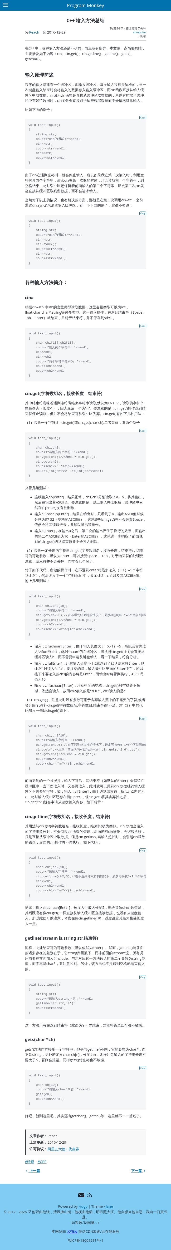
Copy (142, 117)
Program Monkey (85, 5)
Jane (109, 1206)
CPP (43, 1161)
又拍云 (72, 1231)
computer (139, 32)
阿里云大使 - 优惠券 (63, 1148)
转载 (30, 1161)
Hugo (82, 1206)
